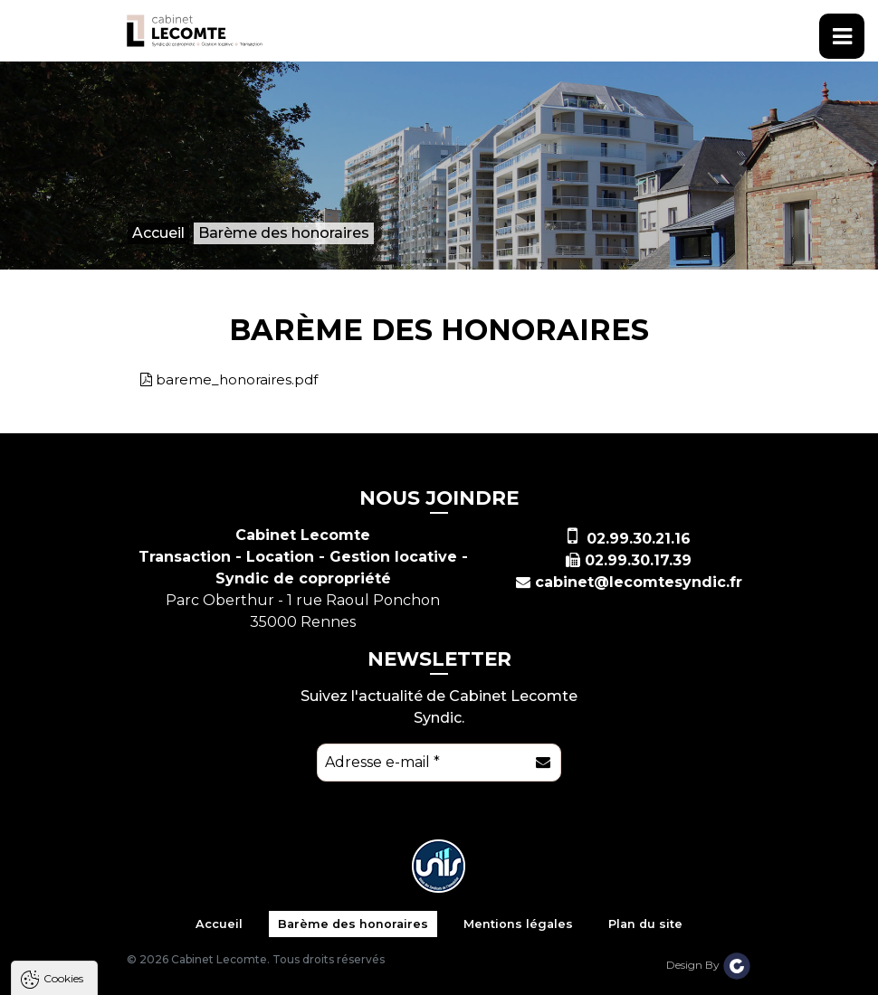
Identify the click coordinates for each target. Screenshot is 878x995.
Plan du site (645, 924)
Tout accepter (124, 972)
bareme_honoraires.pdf (237, 379)
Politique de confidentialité (106, 927)
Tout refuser (240, 972)
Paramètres (351, 972)
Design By (708, 964)
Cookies (63, 722)
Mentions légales (518, 924)
